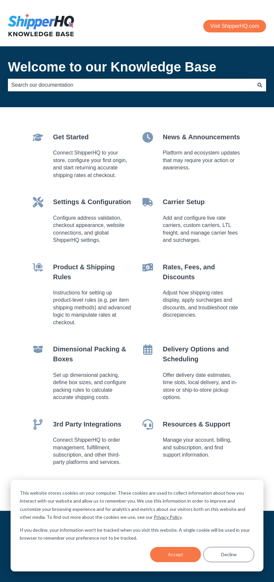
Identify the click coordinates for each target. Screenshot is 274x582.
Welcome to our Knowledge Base (112, 67)
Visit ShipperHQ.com (234, 26)
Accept (175, 554)
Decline (229, 554)
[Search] (260, 85)
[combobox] (131, 85)
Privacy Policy (167, 517)
